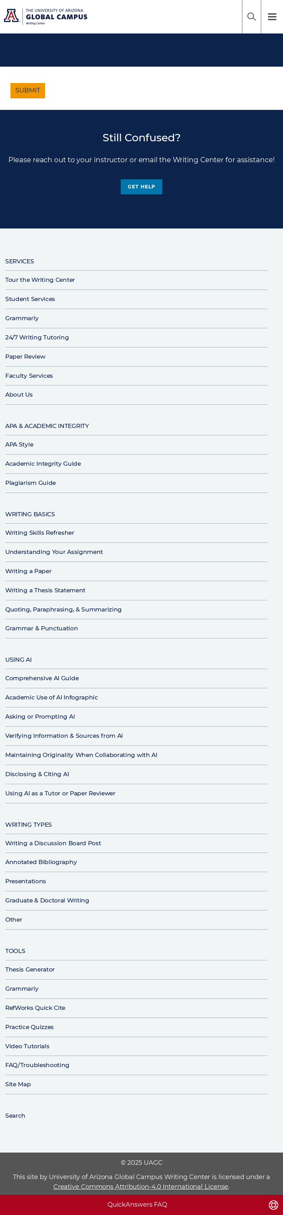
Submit (27, 90)
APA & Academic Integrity (47, 425)
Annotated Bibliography (41, 861)
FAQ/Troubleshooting (37, 1065)
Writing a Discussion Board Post (53, 843)
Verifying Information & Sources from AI (64, 735)
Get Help (141, 186)
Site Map (18, 1084)
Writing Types (28, 824)
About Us (19, 394)
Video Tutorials (27, 1046)
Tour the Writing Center (40, 279)
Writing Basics (30, 514)
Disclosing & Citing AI (37, 774)
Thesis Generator (30, 969)
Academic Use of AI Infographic (51, 697)
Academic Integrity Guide (43, 463)
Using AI (18, 659)
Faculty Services (29, 375)
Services (19, 261)
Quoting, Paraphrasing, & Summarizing (63, 609)
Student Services (30, 298)
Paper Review (25, 356)
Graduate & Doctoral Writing (47, 900)
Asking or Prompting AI (40, 716)
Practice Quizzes (29, 1026)
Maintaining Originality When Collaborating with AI (81, 754)
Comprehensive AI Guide (42, 678)
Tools (15, 950)
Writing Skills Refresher (39, 532)
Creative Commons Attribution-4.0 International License (141, 1187)
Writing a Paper (28, 571)
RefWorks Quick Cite (35, 1007)
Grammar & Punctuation (41, 628)
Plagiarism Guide (30, 482)
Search (252, 17)
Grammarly (21, 318)
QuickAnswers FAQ (137, 1204)
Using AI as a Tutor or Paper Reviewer (60, 793)
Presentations (25, 881)
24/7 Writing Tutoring (37, 337)
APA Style (19, 444)
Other (13, 919)
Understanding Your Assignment (54, 551)
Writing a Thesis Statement (45, 590)
